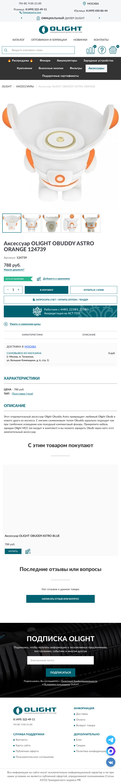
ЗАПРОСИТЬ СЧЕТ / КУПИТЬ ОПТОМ (60, 300)
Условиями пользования (57, 684)
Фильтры (76, 68)
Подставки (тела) (22, 393)
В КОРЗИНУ (46, 290)
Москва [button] (30, 346)
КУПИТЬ (13, 551)
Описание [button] (89, 335)
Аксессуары (96, 68)
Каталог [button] (19, 40)
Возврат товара (85, 725)
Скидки (80, 745)
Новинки (80, 40)
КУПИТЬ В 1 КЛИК (94, 290)
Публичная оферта (27, 751)
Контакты (101, 40)
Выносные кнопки (51, 68)
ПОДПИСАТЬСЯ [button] (60, 672)
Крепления (24, 68)
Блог (79, 740)
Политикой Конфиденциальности (79, 681)
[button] (30, 12)
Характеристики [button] (32, 335)
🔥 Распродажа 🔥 (20, 60)
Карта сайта (23, 745)
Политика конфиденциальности (96, 751)
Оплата (80, 719)
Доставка (82, 714)
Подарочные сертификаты (60, 76)
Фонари (45, 60)
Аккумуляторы (67, 60)
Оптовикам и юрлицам (49, 40)
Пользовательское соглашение (35, 757)
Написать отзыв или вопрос (60, 599)
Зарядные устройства (98, 60)
